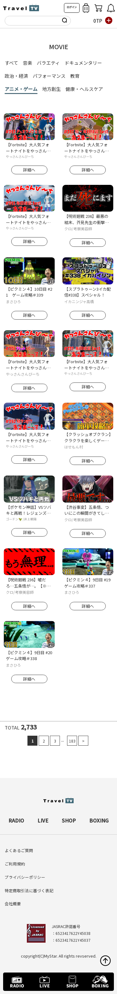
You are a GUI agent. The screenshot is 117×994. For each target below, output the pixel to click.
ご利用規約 (15, 864)
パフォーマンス (49, 76)
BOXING (99, 820)
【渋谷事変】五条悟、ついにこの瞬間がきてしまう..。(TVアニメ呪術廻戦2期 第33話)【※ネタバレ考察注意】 (87, 510)
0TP (97, 20)
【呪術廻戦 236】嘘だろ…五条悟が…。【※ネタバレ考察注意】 (28, 583)
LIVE (42, 820)
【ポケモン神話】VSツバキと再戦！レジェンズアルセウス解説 (28, 510)
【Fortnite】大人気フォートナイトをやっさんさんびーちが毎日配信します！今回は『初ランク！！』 (28, 437)
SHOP (69, 820)
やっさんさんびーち (20, 156)
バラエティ (48, 62)
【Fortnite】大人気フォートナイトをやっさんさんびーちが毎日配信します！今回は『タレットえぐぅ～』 (28, 365)
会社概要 (13, 904)
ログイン (72, 7)
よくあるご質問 (19, 850)
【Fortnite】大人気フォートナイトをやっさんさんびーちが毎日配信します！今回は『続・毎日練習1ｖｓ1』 (86, 148)
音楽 (27, 62)
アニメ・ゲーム (21, 89)
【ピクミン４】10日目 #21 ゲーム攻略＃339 (29, 292)
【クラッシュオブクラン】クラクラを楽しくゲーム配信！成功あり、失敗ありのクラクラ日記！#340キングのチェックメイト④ (87, 437)
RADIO (16, 820)
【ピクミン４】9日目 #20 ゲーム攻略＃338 (29, 655)
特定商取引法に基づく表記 (29, 890)
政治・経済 (16, 76)
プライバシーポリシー (25, 877)
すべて (11, 62)
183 (72, 740)
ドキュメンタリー (83, 62)
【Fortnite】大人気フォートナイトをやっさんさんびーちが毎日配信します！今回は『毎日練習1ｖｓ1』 (29, 219)
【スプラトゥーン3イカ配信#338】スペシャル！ (87, 292)
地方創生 (51, 89)
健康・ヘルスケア (84, 89)
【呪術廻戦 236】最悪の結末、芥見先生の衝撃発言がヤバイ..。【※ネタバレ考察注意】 (87, 219)
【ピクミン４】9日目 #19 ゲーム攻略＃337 (87, 583)
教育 (75, 76)
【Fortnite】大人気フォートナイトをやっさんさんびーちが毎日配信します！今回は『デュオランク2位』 (28, 148)
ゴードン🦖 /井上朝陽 (21, 519)
